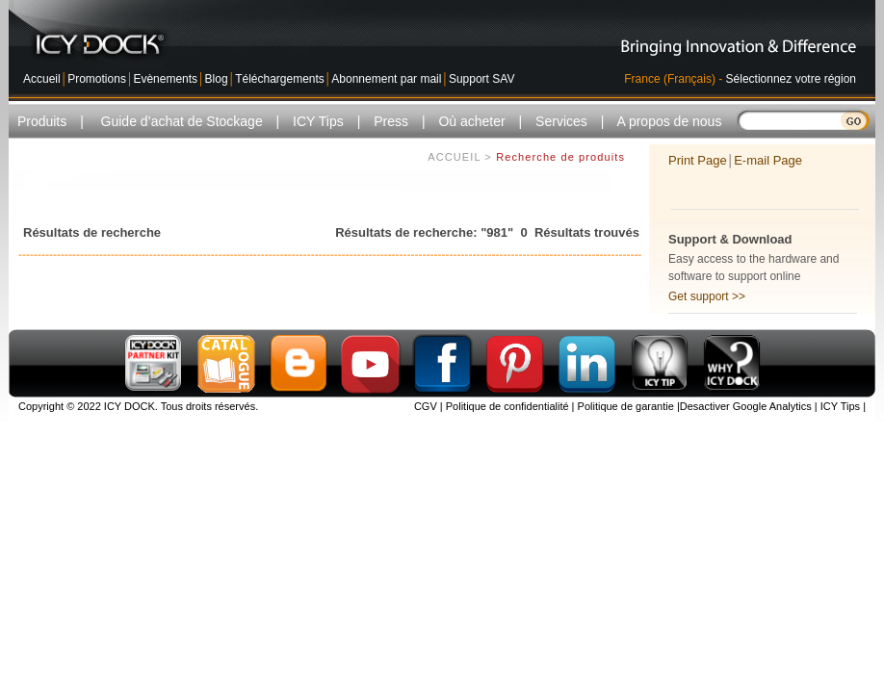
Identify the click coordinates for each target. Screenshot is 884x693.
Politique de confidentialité (506, 406)
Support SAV (481, 79)
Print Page (697, 160)
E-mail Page (768, 160)
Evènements (165, 79)
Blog (216, 79)
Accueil (42, 79)
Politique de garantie (625, 406)
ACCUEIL (454, 159)
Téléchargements (280, 79)
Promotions (96, 79)
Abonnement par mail (386, 79)
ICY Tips (839, 406)
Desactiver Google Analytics (746, 406)
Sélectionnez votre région (791, 79)
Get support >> (706, 296)
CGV (425, 406)
